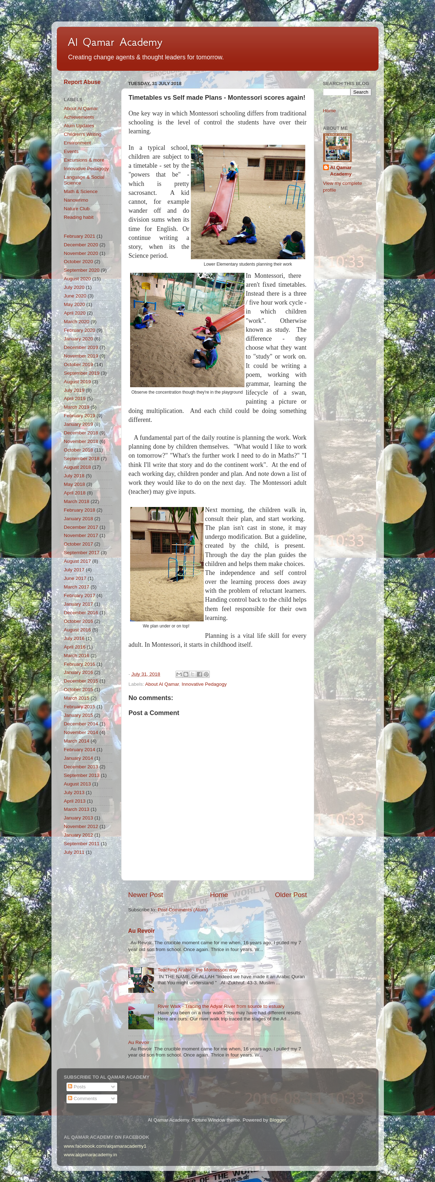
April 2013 (75, 801)
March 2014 (76, 741)
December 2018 (81, 432)
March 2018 (76, 501)
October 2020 (78, 261)
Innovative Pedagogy (204, 684)
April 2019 (75, 398)
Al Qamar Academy (115, 42)
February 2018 (79, 510)
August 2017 (77, 561)
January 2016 (78, 672)
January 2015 (78, 715)
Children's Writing (83, 134)
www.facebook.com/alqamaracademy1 (105, 1146)
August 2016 (77, 629)
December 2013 (81, 766)
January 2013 (78, 818)
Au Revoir (141, 931)
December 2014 (81, 724)
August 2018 (77, 467)
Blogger (278, 1120)
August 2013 (77, 784)
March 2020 (76, 321)
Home (219, 894)
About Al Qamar (162, 684)
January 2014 (78, 758)
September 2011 (82, 843)
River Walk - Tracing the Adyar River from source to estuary (221, 1006)
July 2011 (74, 852)
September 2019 (82, 373)
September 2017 (82, 552)
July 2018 (74, 475)
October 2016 (78, 621)
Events (71, 151)
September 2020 (82, 270)
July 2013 (74, 792)
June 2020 (75, 296)
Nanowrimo (76, 200)
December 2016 (81, 612)
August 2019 (77, 381)
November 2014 (81, 732)
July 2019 (74, 390)
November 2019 (81, 356)
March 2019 (76, 407)
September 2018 (82, 458)
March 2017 (76, 587)
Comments (82, 1098)
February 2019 (79, 415)
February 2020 (79, 330)
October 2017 (78, 544)
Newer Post (145, 894)
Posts (77, 1086)
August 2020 (77, 278)
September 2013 (82, 775)
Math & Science (81, 191)
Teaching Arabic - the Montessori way (198, 969)
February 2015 (79, 706)
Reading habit (79, 217)
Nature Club (77, 208)
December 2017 (81, 527)
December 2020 (81, 244)
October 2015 (78, 689)
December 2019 (81, 347)
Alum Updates (79, 125)
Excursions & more (84, 160)
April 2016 (75, 647)
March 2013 (76, 809)
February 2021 (79, 236)
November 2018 (81, 441)
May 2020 (74, 304)
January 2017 (78, 604)
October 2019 (78, 364)
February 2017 (79, 595)
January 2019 (78, 424)
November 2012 (81, 826)
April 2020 (75, 313)
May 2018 (74, 484)
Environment (77, 143)
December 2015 (81, 681)
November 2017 (81, 535)
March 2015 (76, 698)
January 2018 (78, 518)
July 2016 (74, 638)
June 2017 (75, 578)
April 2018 (75, 493)
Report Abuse (82, 82)
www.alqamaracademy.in (90, 1154)
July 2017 (74, 569)
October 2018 (78, 450)
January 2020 (78, 338)
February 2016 (79, 664)
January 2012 (78, 835)
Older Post (291, 894)
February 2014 (79, 749)
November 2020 (81, 253)
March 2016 (76, 655)
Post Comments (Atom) (183, 909)
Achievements (79, 117)
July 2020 (74, 287)
